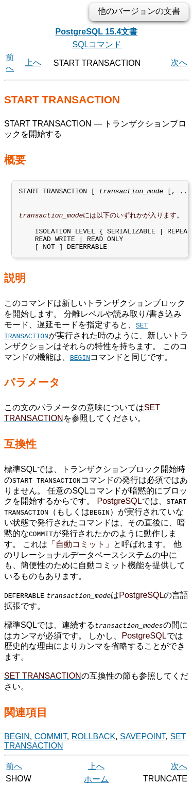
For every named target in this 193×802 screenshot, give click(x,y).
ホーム (96, 790)
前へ (14, 777)
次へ (179, 62)
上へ (33, 62)
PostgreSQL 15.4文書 (97, 31)
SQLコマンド (96, 44)
